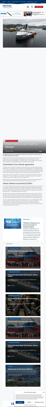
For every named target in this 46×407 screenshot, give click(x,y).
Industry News (22, 1)
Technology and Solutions (12, 141)
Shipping (10, 366)
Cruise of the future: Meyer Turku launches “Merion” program (23, 275)
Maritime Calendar (15, 1)
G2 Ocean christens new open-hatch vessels (20, 251)
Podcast (9, 1)
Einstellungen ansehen (39, 402)
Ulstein (26, 160)
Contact (35, 1)
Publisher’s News (30, 1)
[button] (43, 392)
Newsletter (4, 1)
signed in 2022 (24, 186)
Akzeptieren (20, 402)
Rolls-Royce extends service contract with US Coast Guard (23, 299)
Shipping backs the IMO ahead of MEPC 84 (20, 369)
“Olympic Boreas (6, 191)
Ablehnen (29, 402)
